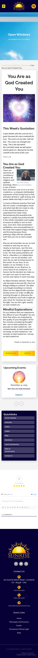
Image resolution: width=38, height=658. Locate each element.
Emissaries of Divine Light (19, 629)
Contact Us (8, 456)
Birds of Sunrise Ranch (10, 450)
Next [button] (22, 404)
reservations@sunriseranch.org (19, 606)
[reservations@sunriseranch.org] (19, 602)
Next (27, 353)
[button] (3, 6)
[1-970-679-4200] (19, 587)
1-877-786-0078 (19, 598)
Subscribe (8, 422)
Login (34, 494)
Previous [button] (16, 404)
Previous (11, 353)
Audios (7, 431)
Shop (19, 633)
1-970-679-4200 (19, 590)
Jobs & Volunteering (12, 444)
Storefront (8, 440)
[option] (19, 383)
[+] (27, 507)
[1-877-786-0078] (19, 595)
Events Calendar (10, 418)
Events (19, 626)
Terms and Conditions (26, 655)
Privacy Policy (27, 653)
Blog (6, 435)
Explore (19, 395)
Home (19, 618)
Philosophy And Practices (19, 622)
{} (25, 507)
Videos (7, 427)
